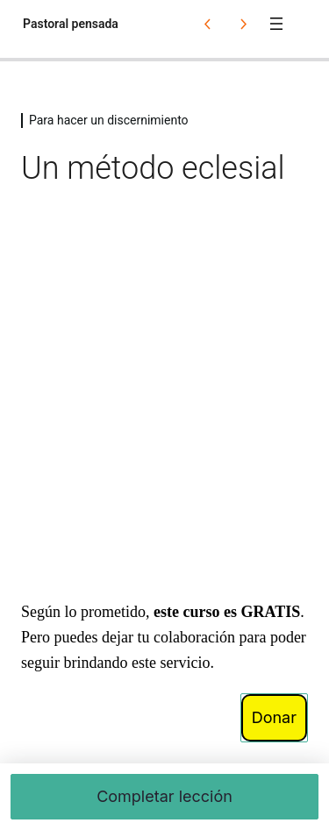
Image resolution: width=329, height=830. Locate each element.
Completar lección (164, 796)
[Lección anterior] (208, 23)
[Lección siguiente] (243, 23)
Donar (274, 717)
